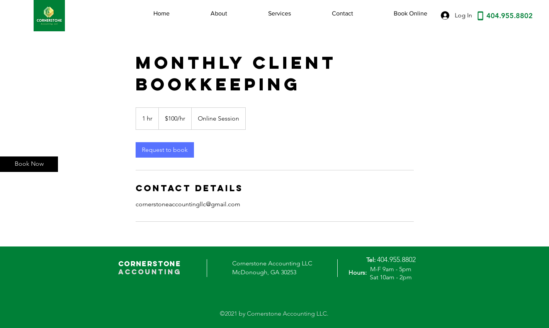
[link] (165, 150)
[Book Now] (29, 164)
